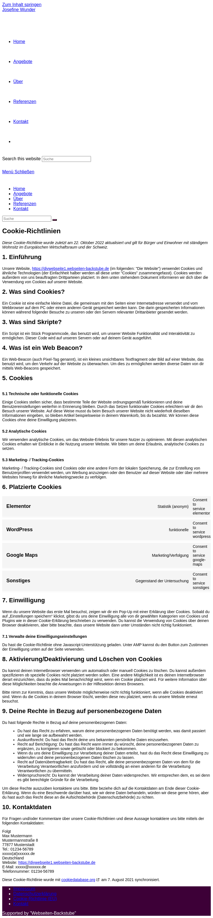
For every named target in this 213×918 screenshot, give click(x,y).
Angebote (22, 193)
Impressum (24, 888)
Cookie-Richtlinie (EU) (35, 898)
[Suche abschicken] (54, 220)
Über (18, 198)
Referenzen (24, 203)
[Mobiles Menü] (18, 171)
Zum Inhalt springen (21, 4)
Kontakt (20, 208)
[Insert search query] (26, 219)
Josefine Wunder (19, 9)
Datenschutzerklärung (35, 893)
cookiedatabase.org (78, 879)
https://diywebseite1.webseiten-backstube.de (70, 268)
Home (19, 188)
